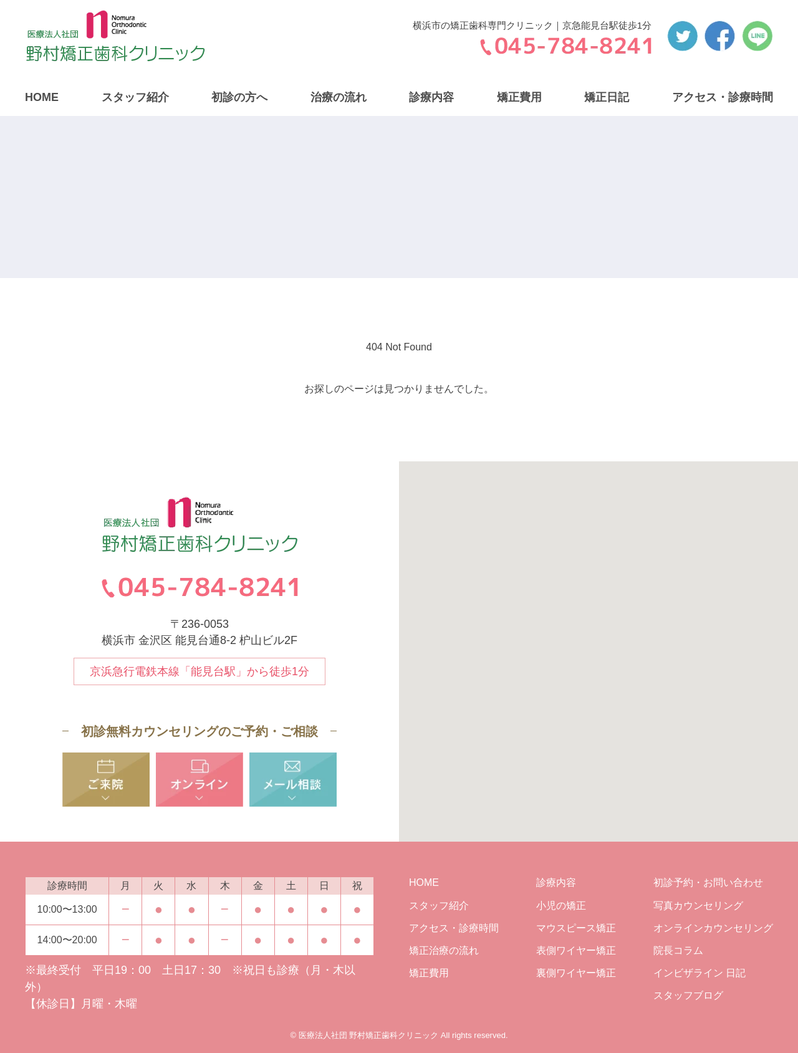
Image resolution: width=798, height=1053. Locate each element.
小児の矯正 (561, 905)
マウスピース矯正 (576, 928)
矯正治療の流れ (444, 950)
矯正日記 (606, 97)
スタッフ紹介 (135, 97)
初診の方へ (239, 97)
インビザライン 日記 (699, 973)
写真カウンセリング (698, 905)
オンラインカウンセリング (713, 928)
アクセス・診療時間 (722, 97)
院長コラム (678, 950)
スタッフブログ (688, 995)
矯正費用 (519, 97)
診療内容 (431, 97)
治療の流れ (338, 97)
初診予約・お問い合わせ (708, 882)
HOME (42, 97)
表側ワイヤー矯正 (576, 950)
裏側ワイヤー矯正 (576, 973)
